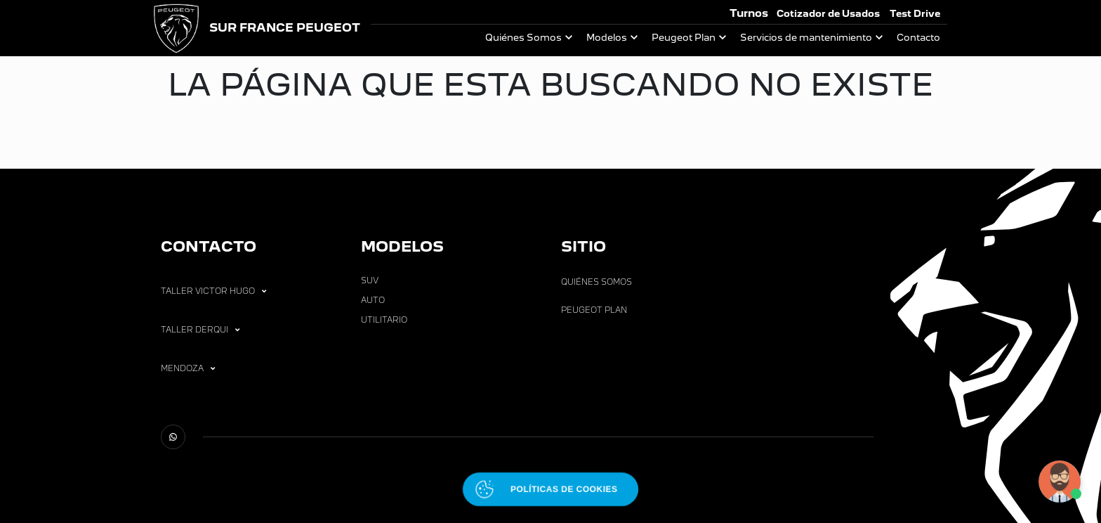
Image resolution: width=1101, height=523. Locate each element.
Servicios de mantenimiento (806, 37)
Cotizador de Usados (828, 13)
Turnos (749, 13)
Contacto (918, 37)
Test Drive (915, 13)
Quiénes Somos (523, 37)
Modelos (606, 37)
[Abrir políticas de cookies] (550, 489)
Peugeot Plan (684, 37)
